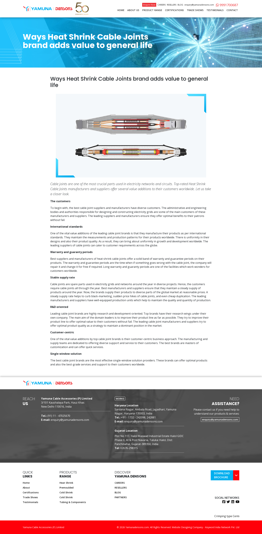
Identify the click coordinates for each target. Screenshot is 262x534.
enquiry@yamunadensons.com (199, 4)
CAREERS (120, 482)
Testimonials (215, 10)
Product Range (152, 10)
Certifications (174, 10)
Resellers (171, 4)
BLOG (118, 492)
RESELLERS (121, 487)
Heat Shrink (66, 482)
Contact (232, 10)
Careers (162, 4)
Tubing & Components (72, 502)
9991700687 (227, 5)
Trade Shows (195, 10)
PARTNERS (121, 497)
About (26, 487)
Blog (180, 4)
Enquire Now (149, 4)
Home (120, 10)
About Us (133, 10)
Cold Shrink (66, 492)
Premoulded (66, 487)
